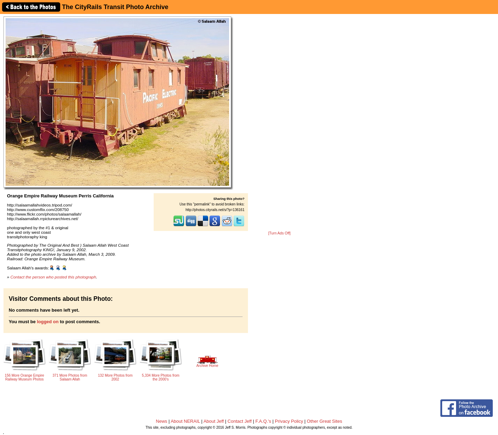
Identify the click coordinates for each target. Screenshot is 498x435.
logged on (48, 321)
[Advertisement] (279, 123)
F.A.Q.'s (263, 421)
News (161, 421)
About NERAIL (185, 421)
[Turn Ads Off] (279, 233)
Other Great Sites (324, 421)
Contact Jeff (240, 421)
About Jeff (214, 421)
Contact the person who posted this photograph (53, 277)
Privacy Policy (289, 421)
